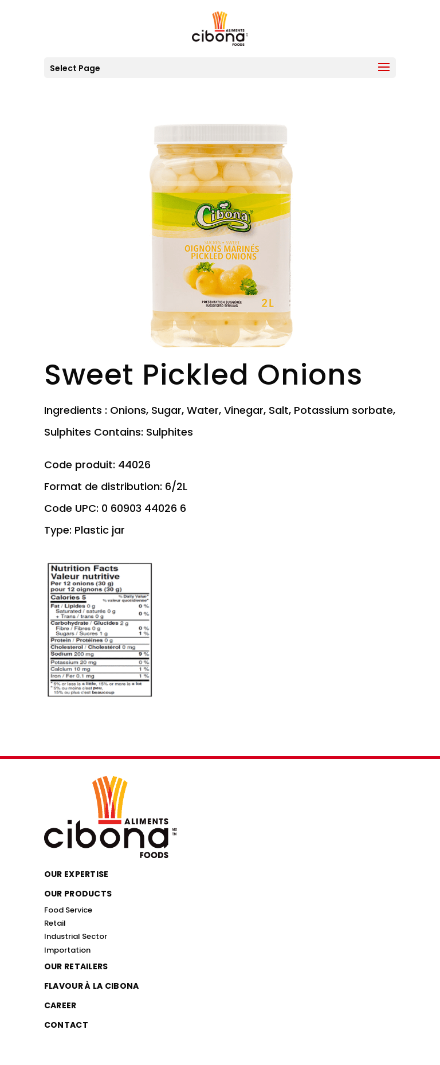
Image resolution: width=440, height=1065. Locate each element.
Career (60, 1005)
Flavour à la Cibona (91, 986)
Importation (67, 950)
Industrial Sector (75, 936)
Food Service (68, 910)
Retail (55, 923)
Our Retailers (76, 966)
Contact (66, 1025)
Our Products (78, 893)
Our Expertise (76, 874)
